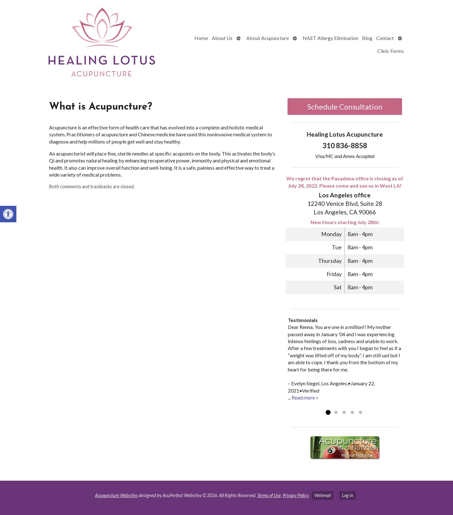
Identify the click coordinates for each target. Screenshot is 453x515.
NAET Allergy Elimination (330, 38)
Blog (367, 38)
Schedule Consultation (345, 106)
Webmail (322, 495)
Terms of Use (269, 495)
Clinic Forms (390, 51)
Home (201, 38)
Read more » (305, 397)
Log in (347, 495)
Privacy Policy (295, 495)
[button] (8, 214)
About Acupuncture (267, 38)
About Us (222, 38)
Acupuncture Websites (116, 495)
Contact (385, 38)
